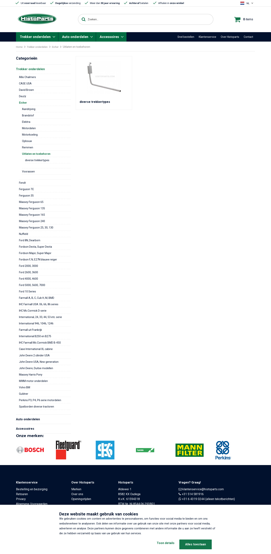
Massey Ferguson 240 (32, 221)
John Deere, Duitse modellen (36, 368)
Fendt (22, 182)
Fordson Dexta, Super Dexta (35, 246)
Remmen (27, 147)
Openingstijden (81, 499)
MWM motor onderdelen (33, 380)
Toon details (162, 544)
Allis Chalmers (27, 77)
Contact (248, 36)
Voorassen (28, 171)
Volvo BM (24, 387)
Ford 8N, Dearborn (29, 240)
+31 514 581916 (193, 494)
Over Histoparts (230, 36)
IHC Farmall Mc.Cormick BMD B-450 (40, 342)
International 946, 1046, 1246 (36, 323)
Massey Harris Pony (30, 374)
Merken (76, 489)
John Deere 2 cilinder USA (34, 355)
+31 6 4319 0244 (193, 499)
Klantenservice (207, 36)
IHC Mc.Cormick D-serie (32, 310)
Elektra (26, 121)
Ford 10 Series (27, 291)
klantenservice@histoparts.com (203, 489)
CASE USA (25, 83)
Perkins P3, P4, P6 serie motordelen (40, 400)
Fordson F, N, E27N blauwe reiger (38, 259)
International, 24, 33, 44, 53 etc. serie (40, 317)
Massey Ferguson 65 (31, 201)
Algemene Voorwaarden (31, 504)
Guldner (23, 393)
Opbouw (27, 141)
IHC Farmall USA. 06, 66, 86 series (38, 304)
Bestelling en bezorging (31, 489)
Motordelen (29, 128)
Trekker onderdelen (35, 37)
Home (19, 46)
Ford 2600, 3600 (28, 272)
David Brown (26, 89)
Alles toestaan (195, 544)
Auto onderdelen (75, 37)
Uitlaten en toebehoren (36, 153)
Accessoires (109, 37)
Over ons (77, 494)
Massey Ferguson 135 (32, 208)
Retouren (22, 494)
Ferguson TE (26, 189)
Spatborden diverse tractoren (36, 406)
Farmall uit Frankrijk (30, 329)
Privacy (21, 499)
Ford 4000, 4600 (28, 278)
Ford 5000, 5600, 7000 (32, 285)
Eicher (58, 46)
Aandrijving (28, 109)
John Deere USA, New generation (39, 361)
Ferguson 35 (26, 195)
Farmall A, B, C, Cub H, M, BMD (36, 297)
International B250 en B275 (35, 336)
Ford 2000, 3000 (28, 265)
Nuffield (23, 233)
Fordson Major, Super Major (35, 253)
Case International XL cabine (36, 349)
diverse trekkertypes (37, 160)
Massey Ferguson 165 (32, 214)
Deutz (22, 96)
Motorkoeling (30, 134)
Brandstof (28, 115)
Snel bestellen (185, 36)
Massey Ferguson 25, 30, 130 (36, 227)
